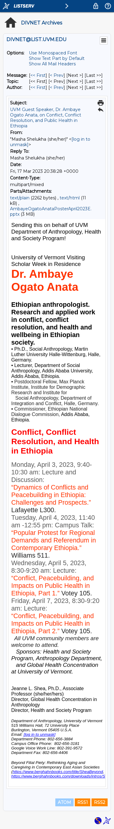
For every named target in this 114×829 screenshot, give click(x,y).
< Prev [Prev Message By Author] (57, 87)
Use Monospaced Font (53, 53)
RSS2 (99, 802)
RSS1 (82, 802)
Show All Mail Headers (52, 64)
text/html (70, 198)
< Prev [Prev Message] (57, 75)
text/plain (19, 198)
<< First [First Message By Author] (38, 87)
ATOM (64, 802)
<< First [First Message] (38, 75)
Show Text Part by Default (57, 58)
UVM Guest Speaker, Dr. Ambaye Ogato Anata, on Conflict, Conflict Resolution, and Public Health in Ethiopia (45, 118)
